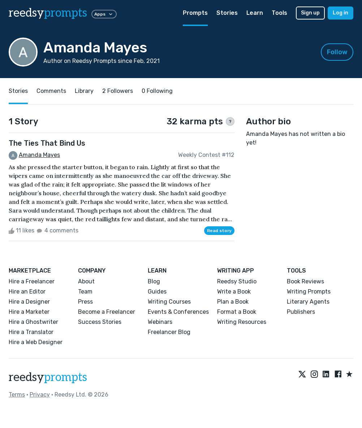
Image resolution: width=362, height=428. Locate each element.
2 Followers (117, 90)
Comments (51, 90)
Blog (154, 281)
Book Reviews (305, 281)
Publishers (301, 311)
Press (85, 301)
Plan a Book (233, 301)
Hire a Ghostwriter (33, 321)
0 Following (157, 90)
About (86, 281)
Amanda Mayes (39, 154)
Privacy (40, 394)
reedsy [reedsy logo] (48, 13)
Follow (337, 52)
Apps (104, 14)
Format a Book (236, 311)
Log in (340, 13)
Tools (279, 12)
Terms (17, 394)
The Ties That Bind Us (47, 143)
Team (85, 291)
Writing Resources (241, 321)
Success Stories (99, 321)
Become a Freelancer (106, 311)
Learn (254, 12)
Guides (157, 291)
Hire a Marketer (29, 311)
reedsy (48, 377)
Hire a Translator (31, 332)
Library (84, 90)
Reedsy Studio (237, 281)
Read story (219, 230)
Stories (227, 12)
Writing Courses (169, 301)
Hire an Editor (27, 291)
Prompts (195, 12)
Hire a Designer (29, 301)
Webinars (160, 321)
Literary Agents (308, 301)
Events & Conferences (178, 311)
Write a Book (234, 291)
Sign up (310, 13)
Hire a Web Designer (36, 342)
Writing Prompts (309, 291)
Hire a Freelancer (32, 281)
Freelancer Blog (169, 332)
